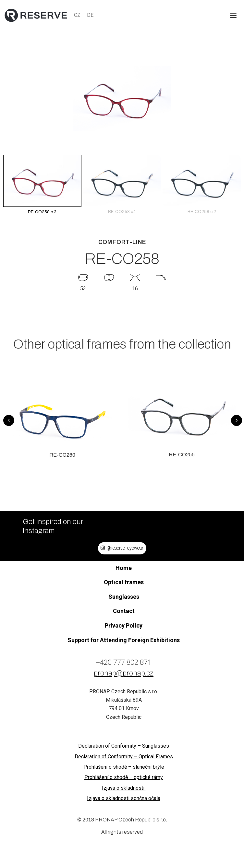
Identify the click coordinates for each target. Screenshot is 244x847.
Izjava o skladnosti (124, 788)
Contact (124, 610)
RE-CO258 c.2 (202, 184)
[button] (233, 15)
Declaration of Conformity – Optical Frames (124, 756)
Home (124, 567)
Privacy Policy (123, 625)
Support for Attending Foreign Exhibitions (123, 640)
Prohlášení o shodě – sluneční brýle (123, 767)
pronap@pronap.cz (123, 673)
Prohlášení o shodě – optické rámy (123, 777)
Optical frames (124, 582)
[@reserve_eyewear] (102, 547)
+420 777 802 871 (124, 662)
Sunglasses (123, 596)
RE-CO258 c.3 (42, 184)
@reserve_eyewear (124, 548)
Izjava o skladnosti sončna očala (123, 798)
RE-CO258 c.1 (122, 184)
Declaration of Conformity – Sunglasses (123, 746)
